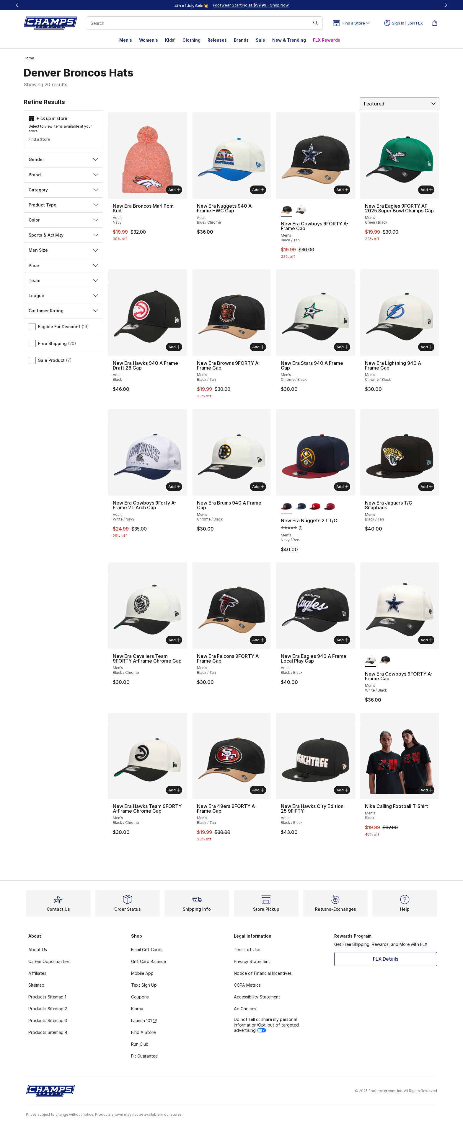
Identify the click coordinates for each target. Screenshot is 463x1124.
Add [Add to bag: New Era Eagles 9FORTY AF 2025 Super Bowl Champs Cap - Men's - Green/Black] (426, 189)
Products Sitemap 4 (47, 1032)
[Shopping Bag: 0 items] (434, 23)
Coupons (140, 996)
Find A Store (143, 1032)
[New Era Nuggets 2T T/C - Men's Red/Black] (329, 506)
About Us (37, 949)
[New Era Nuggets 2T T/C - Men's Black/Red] (314, 506)
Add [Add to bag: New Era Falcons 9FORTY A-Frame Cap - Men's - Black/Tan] (258, 639)
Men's (125, 40)
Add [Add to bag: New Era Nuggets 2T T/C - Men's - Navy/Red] (342, 486)
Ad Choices (245, 1008)
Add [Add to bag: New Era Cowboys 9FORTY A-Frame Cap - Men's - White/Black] (426, 639)
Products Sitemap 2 (47, 1008)
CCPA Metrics (247, 985)
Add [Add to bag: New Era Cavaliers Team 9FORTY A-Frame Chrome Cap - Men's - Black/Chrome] (174, 639)
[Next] (446, 5)
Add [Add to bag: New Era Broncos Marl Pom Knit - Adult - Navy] (174, 189)
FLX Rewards (326, 40)
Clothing (191, 40)
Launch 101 (143, 1020)
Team (63, 280)
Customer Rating (63, 310)
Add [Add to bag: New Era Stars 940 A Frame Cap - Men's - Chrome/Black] (342, 346)
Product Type (63, 204)
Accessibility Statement (257, 996)
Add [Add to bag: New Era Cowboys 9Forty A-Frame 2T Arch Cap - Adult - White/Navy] (174, 486)
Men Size (63, 250)
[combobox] (204, 23)
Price (63, 265)
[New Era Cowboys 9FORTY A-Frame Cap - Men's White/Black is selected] (370, 660)
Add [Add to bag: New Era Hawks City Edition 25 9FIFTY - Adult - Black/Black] (342, 790)
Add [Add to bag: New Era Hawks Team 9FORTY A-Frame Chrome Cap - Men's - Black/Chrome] (174, 790)
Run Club (140, 1044)
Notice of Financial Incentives (263, 973)
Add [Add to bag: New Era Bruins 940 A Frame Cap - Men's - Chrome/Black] (258, 486)
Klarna (137, 1008)
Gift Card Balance (148, 961)
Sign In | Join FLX (403, 23)
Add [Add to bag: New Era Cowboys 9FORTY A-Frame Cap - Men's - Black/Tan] (342, 189)
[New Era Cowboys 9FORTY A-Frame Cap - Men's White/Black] (300, 210)
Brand (63, 174)
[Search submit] (315, 23)
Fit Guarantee (144, 1055)
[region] (231, 5)
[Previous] (17, 5)
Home (29, 58)
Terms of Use (247, 949)
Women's (148, 40)
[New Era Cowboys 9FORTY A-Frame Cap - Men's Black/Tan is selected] (286, 210)
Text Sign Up (144, 985)
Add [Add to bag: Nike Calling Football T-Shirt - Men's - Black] (426, 790)
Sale (260, 40)
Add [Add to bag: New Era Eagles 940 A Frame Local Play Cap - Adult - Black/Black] (342, 639)
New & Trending (289, 40)
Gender (63, 159)
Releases (217, 40)
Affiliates (37, 973)
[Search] (204, 23)
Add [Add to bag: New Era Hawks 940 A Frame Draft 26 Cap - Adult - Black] (174, 346)
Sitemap (36, 985)
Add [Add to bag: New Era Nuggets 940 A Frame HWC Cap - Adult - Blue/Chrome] (258, 189)
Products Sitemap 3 (47, 1020)
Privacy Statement (252, 961)
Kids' (170, 40)
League (63, 295)
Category (63, 189)
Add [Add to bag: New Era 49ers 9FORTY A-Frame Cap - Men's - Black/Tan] (258, 790)
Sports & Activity (63, 235)
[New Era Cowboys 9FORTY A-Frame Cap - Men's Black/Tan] (384, 660)
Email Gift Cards (146, 949)
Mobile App (142, 973)
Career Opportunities (49, 961)
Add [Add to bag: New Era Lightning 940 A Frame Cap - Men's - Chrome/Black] (426, 346)
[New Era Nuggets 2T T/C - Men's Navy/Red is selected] (286, 506)
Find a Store (39, 139)
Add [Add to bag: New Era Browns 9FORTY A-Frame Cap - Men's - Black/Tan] (258, 346)
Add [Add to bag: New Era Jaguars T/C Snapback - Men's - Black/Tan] (426, 486)
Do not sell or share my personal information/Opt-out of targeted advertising (266, 1024)
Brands (241, 40)
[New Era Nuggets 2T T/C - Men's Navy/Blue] (300, 506)
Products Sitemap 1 (47, 996)
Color (63, 219)
